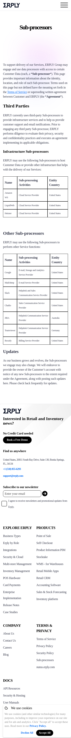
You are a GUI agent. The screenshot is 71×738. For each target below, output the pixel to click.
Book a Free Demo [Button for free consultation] (17, 439)
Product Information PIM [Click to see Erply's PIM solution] (50, 550)
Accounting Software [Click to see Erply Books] (48, 585)
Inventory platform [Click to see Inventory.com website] (47, 599)
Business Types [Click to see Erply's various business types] (12, 536)
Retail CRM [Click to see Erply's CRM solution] (43, 578)
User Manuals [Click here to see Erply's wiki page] (11, 702)
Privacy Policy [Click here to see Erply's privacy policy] (44, 646)
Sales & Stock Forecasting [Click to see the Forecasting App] (51, 592)
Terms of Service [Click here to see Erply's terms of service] (46, 639)
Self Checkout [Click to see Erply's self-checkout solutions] (44, 543)
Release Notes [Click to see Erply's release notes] (11, 605)
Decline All (27, 732)
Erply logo (11, 5)
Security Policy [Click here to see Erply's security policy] (45, 653)
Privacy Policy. (38, 726)
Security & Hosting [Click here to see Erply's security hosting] (14, 695)
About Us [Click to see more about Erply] (8, 633)
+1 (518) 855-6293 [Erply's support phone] (12, 469)
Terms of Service (17, 92)
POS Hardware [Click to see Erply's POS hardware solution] (11, 578)
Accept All (45, 732)
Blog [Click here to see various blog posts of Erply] (6, 654)
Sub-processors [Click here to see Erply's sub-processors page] (45, 660)
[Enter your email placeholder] (22, 493)
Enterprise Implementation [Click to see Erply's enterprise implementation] (12, 595)
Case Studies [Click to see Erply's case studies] (10, 612)
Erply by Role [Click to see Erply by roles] (11, 543)
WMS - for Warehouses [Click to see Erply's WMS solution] (49, 564)
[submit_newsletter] (44, 493)
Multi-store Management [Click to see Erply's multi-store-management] (17, 564)
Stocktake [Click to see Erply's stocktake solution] (42, 557)
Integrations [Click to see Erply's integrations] (9, 550)
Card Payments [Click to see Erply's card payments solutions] (11, 585)
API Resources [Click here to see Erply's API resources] (11, 688)
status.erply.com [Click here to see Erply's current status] (45, 667)
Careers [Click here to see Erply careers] (7, 647)
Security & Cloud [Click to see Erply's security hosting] (13, 557)
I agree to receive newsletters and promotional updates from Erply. (37, 503)
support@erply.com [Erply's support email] (13, 475)
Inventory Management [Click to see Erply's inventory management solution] (16, 571)
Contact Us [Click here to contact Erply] (9, 640)
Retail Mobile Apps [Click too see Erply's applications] (47, 571)
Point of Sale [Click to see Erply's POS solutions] (43, 536)
